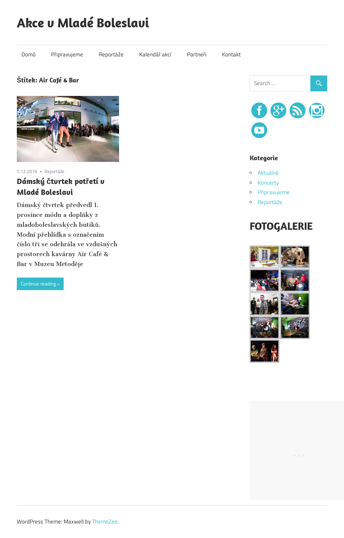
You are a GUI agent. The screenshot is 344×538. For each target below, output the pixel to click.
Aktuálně (268, 172)
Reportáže (111, 54)
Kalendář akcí (155, 54)
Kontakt (231, 54)
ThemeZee (104, 521)
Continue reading (38, 283)
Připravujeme (67, 54)
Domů (28, 54)
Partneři (196, 54)
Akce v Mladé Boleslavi (83, 22)
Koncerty (268, 182)
